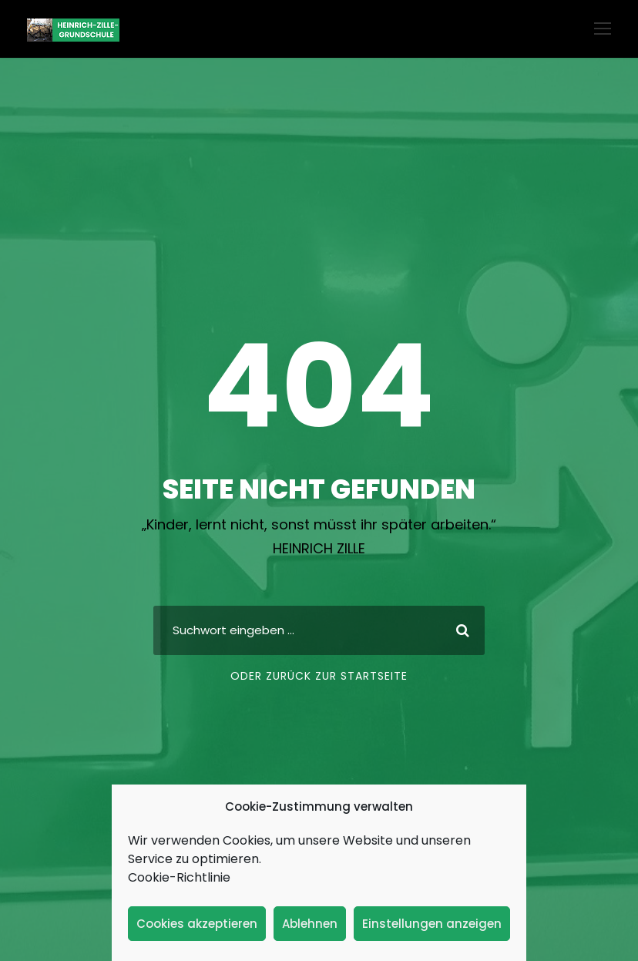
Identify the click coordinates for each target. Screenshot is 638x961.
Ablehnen (309, 924)
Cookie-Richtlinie (179, 877)
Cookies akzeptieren (196, 924)
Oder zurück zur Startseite (319, 676)
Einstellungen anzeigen (432, 924)
